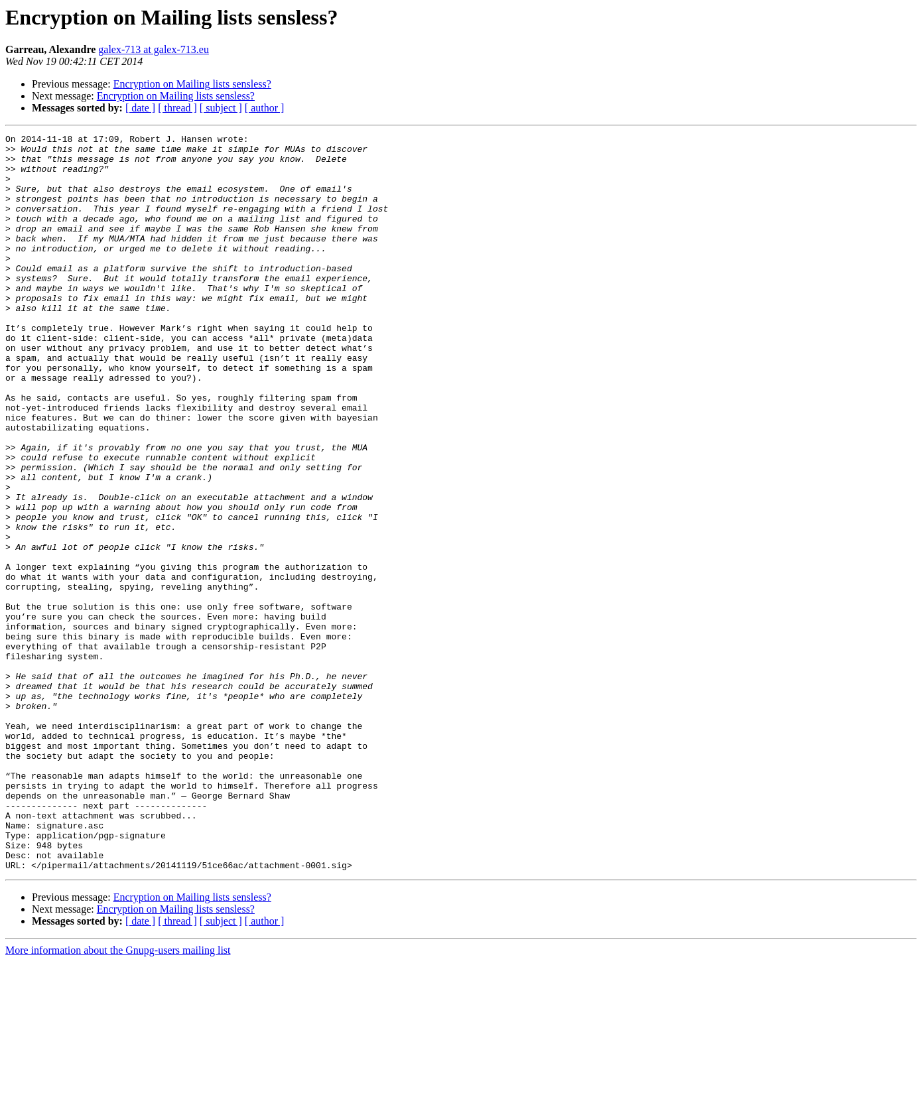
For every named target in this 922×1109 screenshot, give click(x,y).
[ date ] (140, 107)
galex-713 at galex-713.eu (153, 49)
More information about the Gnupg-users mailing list (118, 1097)
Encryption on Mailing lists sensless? (192, 84)
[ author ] (265, 107)
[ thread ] (177, 107)
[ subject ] (221, 107)
